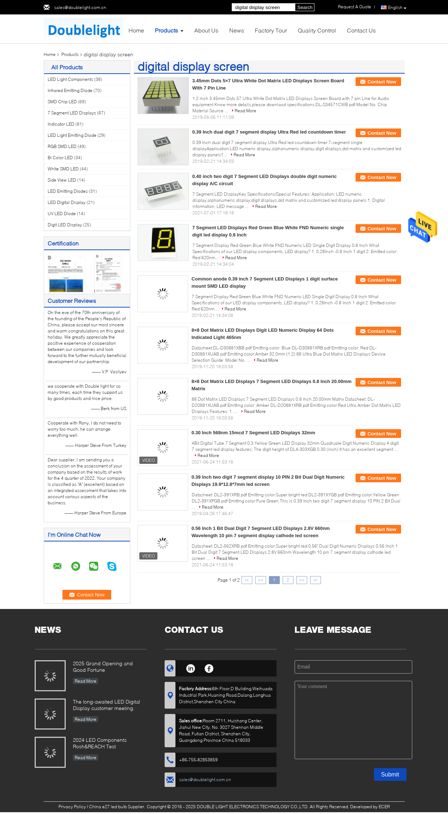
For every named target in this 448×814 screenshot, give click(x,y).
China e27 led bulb (108, 806)
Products (166, 30)
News (236, 30)
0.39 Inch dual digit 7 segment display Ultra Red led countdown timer (269, 132)
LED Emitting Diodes (68, 191)
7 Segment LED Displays (72, 113)
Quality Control (317, 30)
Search (305, 7)
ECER (384, 806)
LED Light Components (70, 79)
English (397, 7)
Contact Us (361, 30)
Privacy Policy (72, 806)
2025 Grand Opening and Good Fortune (103, 666)
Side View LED (62, 180)
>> (302, 580)
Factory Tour (271, 30)
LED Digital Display (67, 202)
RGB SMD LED (62, 146)
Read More (245, 110)
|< (247, 580)
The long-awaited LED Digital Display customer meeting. (106, 704)
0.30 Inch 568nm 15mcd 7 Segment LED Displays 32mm (253, 432)
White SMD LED (63, 168)
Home (136, 30)
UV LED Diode (62, 213)
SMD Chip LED (62, 101)
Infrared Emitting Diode (70, 90)
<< (261, 580)
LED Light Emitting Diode (72, 135)
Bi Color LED (60, 157)
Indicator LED (61, 124)
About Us (206, 30)
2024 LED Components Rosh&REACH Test (100, 743)
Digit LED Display (65, 224)
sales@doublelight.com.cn (80, 7)
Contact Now (381, 81)
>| (315, 580)
